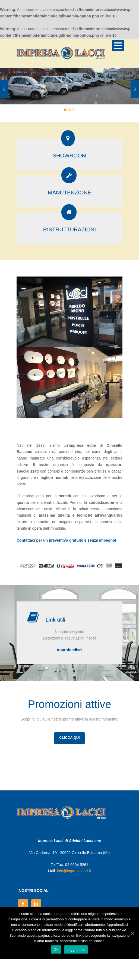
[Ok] (132, 933)
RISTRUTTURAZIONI (69, 229)
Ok (56, 950)
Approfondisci (70, 650)
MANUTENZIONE (69, 192)
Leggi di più (76, 950)
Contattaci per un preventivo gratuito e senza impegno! (66, 540)
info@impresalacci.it (74, 871)
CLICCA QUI (69, 737)
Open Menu (118, 45)
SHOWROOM (69, 156)
